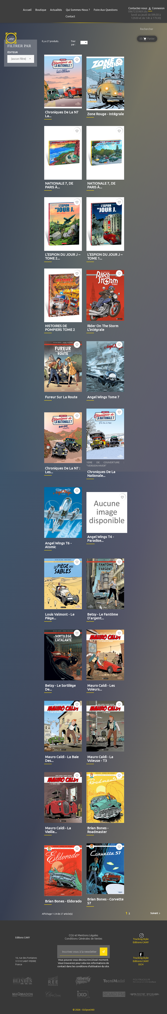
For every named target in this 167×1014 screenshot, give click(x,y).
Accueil (27, 9)
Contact (70, 16)
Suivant (155, 913)
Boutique (40, 9)
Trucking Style (141, 939)
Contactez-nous (137, 8)
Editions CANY (141, 942)
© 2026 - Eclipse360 (83, 1009)
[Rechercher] (146, 29)
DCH (140, 964)
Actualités (56, 9)
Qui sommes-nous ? (78, 9)
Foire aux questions (106, 9)
